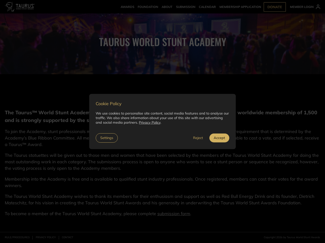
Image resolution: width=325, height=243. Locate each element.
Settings (106, 138)
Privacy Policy (149, 122)
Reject (198, 138)
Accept (219, 138)
